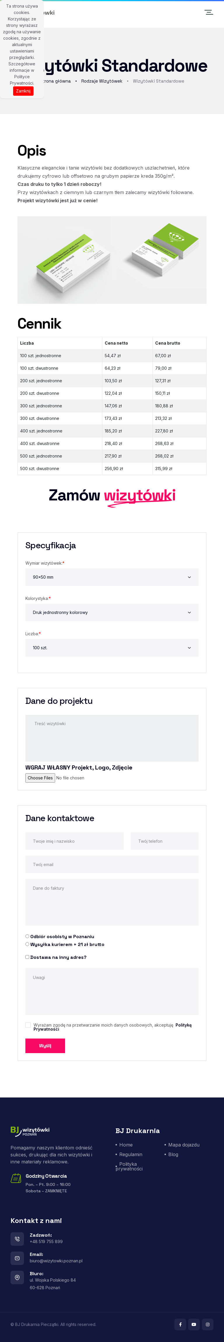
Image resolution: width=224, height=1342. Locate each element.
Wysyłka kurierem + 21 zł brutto (67, 944)
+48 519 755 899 (46, 1241)
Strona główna (55, 81)
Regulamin (130, 1154)
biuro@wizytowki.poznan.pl (56, 1260)
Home (126, 1145)
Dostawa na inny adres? (58, 957)
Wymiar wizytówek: (44, 563)
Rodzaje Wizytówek (102, 81)
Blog (173, 1154)
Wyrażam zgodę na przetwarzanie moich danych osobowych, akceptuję (113, 1027)
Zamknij (23, 90)
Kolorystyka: (38, 598)
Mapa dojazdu (184, 1145)
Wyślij (45, 1046)
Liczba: (33, 633)
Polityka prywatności (129, 1166)
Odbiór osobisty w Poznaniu (62, 936)
